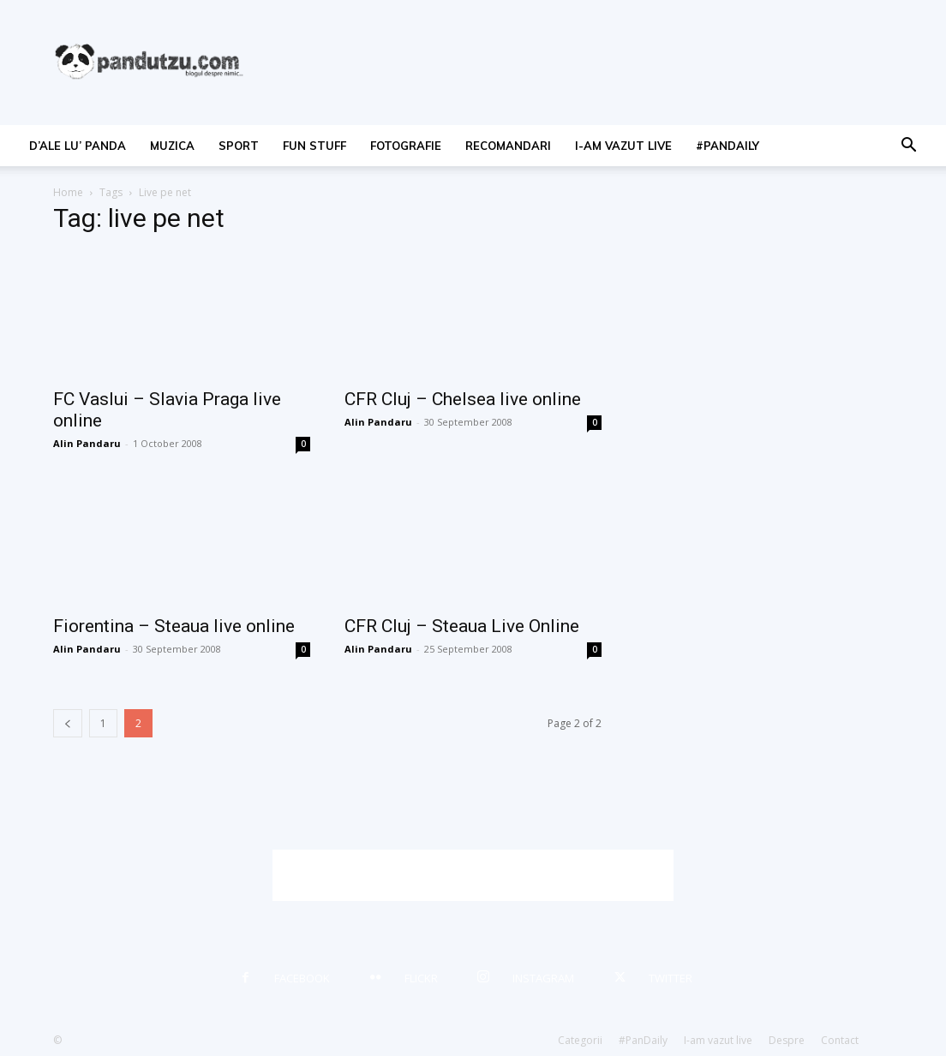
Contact (840, 1040)
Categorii (580, 1040)
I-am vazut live (623, 145)
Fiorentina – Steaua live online (174, 626)
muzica (172, 145)
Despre (787, 1040)
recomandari (508, 145)
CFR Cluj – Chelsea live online (462, 399)
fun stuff (314, 145)
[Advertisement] (473, 875)
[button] (908, 147)
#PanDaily (727, 145)
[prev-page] (67, 723)
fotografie (405, 145)
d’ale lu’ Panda (77, 145)
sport (239, 145)
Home (68, 192)
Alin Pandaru (87, 443)
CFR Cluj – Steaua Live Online (461, 626)
